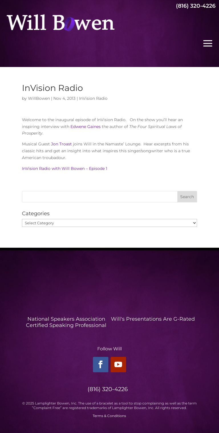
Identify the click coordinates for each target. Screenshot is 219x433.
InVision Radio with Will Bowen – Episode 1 (64, 168)
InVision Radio (93, 98)
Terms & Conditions (109, 416)
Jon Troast (61, 144)
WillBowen (39, 98)
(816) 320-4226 (196, 6)
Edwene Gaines (86, 126)
